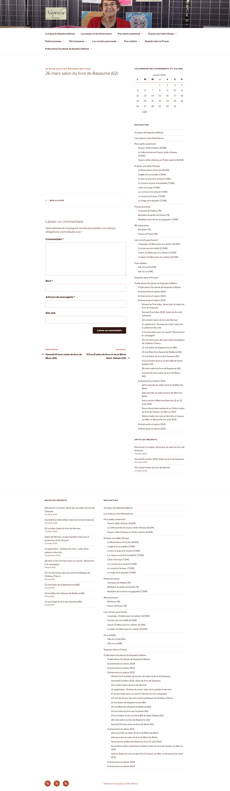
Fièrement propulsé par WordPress (121, 783)
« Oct (144, 111)
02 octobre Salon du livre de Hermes (160, 320)
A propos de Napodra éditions (60, 33)
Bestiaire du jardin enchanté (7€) (154, 215)
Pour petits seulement (130, 33)
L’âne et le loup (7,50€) (149, 187)
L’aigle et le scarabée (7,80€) (152, 174)
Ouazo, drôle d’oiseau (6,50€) (152, 147)
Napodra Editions (79, 69)
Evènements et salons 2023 (152, 296)
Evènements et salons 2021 (151, 381)
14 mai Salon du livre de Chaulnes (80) (160, 356)
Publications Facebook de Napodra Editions (68, 48)
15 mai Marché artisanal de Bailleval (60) (162, 352)
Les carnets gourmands (105, 41)
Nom (49, 280)
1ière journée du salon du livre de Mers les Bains (134, 737)
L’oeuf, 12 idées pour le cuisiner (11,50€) (157, 252)
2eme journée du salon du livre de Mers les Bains (134, 732)
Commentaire (55, 239)
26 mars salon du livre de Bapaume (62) (161, 368)
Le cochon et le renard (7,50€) (153, 192)
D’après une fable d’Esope (162, 33)
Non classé (57, 200)
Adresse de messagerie (60, 297)
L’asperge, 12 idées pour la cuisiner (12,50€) (159, 244)
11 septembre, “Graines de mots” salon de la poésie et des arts (141, 689)
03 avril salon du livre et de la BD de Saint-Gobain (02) (137, 715)
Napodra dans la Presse (157, 41)
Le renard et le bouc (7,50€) (151, 196)
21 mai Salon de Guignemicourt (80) (159, 347)
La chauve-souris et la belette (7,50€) (156, 183)
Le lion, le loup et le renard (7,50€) (154, 178)
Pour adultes (132, 41)
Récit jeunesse (78, 41)
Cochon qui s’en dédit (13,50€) (153, 248)
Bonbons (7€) (144, 229)
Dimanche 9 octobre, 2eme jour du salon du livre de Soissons (140, 676)
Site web (51, 313)
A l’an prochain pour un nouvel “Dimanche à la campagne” (139, 693)
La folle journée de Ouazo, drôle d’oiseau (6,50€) (130, 527)
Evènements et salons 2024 (152, 291)
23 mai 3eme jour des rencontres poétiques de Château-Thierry (142, 698)
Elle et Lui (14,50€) (147, 267)
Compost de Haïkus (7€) (150, 210)
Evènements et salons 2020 (152, 424)
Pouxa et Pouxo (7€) (148, 234)
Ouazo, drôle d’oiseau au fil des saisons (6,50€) (161, 160)
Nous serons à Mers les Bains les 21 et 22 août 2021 (136, 741)
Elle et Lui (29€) (145, 271)
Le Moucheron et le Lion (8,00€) (154, 170)
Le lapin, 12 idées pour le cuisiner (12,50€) (158, 257)
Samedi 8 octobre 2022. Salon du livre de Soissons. (159, 459)
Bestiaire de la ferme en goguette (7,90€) (158, 219)
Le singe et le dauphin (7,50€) (152, 200)
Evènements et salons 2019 (152, 428)
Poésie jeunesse (54, 41)
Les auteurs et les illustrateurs (96, 33)
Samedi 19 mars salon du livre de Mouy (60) (132, 724)
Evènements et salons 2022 (152, 300)
